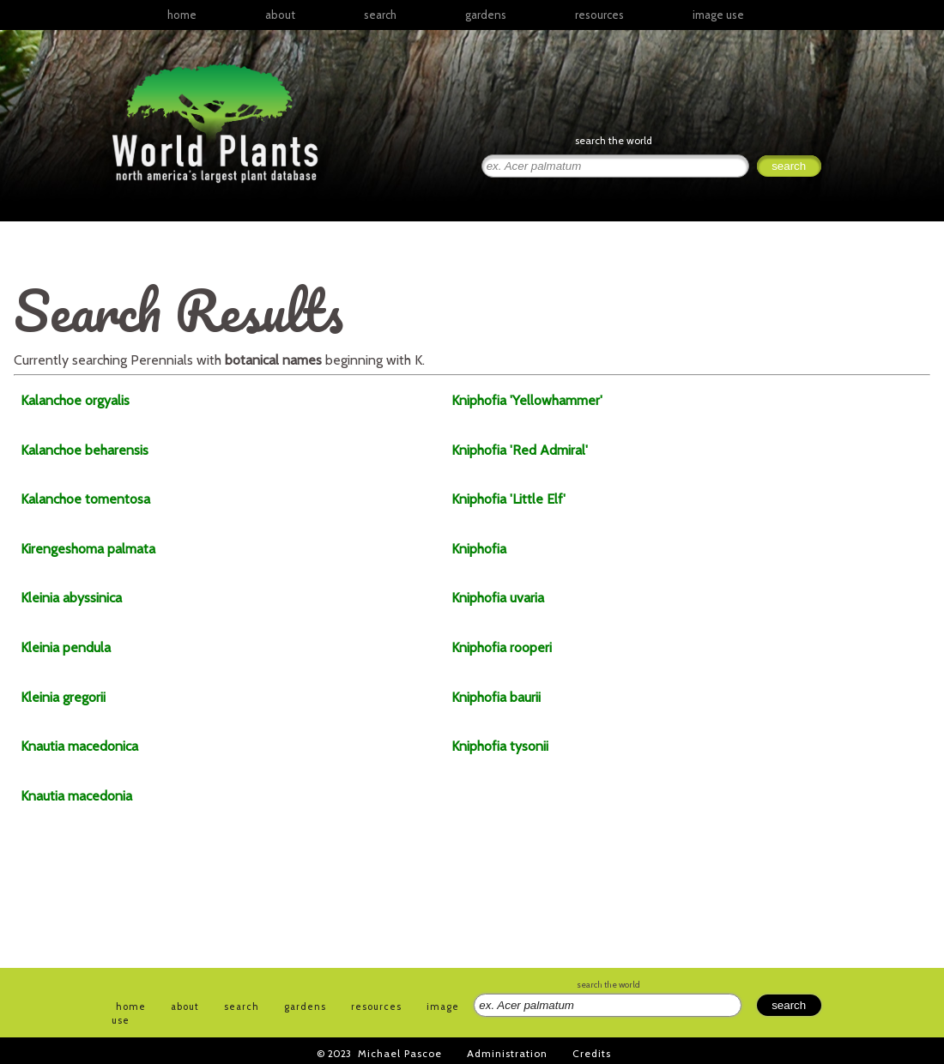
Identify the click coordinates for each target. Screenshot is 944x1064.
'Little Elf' (508, 499)
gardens (485, 14)
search (380, 14)
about (280, 14)
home (182, 14)
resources (376, 1007)
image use (718, 14)
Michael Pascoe (400, 1053)
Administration (507, 1053)
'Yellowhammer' (526, 400)
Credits (591, 1053)
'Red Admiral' (519, 450)
